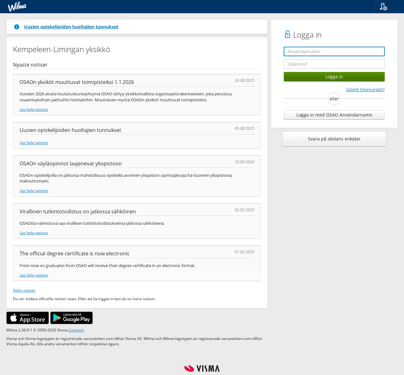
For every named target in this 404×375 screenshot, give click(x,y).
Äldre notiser (24, 290)
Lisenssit (76, 329)
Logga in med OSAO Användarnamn (334, 115)
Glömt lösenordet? (365, 89)
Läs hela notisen (34, 109)
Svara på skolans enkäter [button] (334, 139)
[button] (387, 6)
